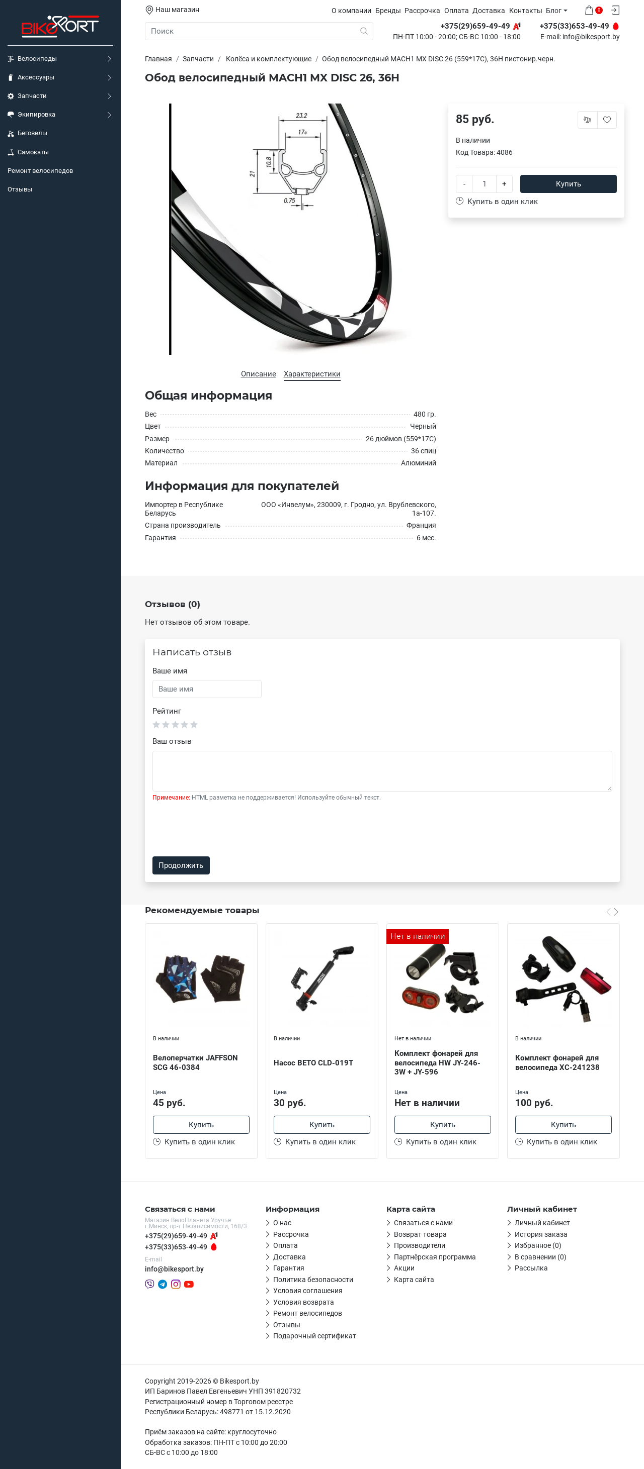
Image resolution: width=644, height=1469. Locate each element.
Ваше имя (169, 670)
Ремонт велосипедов (40, 170)
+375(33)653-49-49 (176, 1247)
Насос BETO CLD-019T (313, 1062)
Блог (553, 11)
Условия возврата (303, 1302)
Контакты (525, 11)
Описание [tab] (258, 373)
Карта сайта (414, 1280)
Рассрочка (422, 11)
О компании (351, 11)
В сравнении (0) (541, 1257)
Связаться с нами (423, 1223)
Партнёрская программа (435, 1257)
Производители (419, 1245)
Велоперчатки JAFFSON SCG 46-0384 (195, 1062)
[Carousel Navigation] (612, 912)
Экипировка (31, 115)
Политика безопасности (313, 1280)
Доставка (488, 11)
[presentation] (228, 829)
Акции (404, 1268)
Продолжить (180, 865)
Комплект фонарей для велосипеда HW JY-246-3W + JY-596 (437, 1063)
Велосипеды (32, 59)
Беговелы (27, 133)
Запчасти (27, 96)
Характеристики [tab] (312, 373)
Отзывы (20, 189)
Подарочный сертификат (314, 1336)
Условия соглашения (308, 1291)
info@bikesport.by (591, 37)
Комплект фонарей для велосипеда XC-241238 (557, 1062)
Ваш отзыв (172, 741)
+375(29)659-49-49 (176, 1236)
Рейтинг (166, 711)
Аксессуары (31, 77)
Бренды (388, 11)
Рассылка (531, 1268)
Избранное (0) (538, 1245)
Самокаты (28, 152)
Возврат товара (420, 1234)
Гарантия (288, 1268)
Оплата (456, 11)
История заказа (541, 1234)
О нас (282, 1223)
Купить (568, 183)
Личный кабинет (542, 1223)
